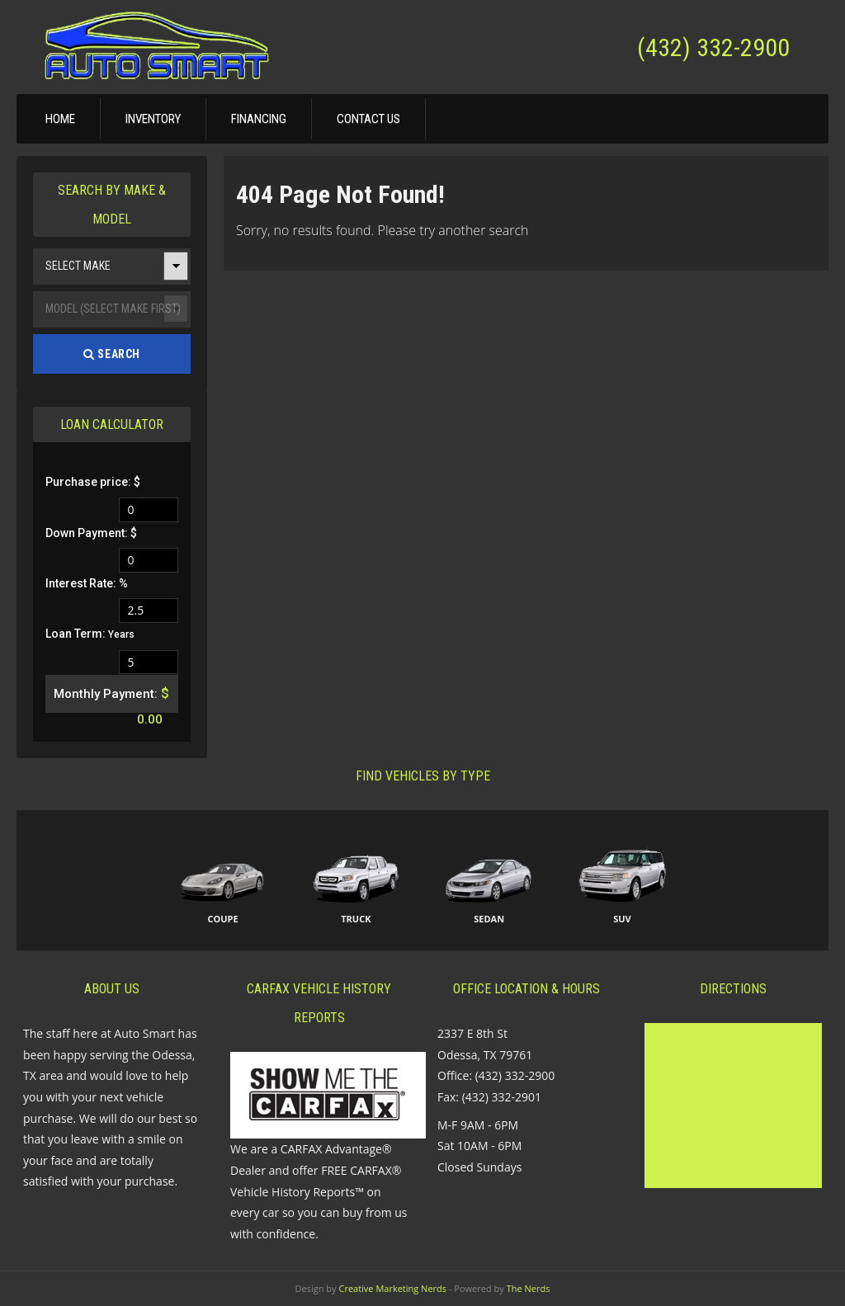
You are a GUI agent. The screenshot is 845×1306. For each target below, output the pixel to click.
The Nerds (528, 1288)
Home (60, 118)
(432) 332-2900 (713, 47)
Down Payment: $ (91, 533)
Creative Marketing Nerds (392, 1288)
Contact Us (368, 118)
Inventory (153, 118)
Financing (258, 118)
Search (111, 354)
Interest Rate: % (86, 583)
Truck (356, 918)
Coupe (222, 918)
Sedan (489, 918)
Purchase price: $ (92, 481)
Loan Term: (90, 633)
